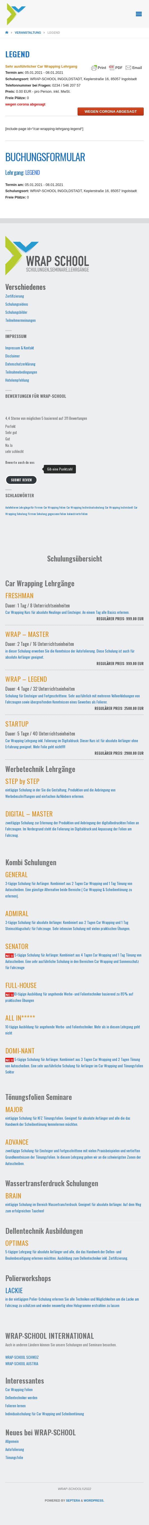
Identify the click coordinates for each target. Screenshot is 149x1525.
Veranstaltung (28, 32)
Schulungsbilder (16, 312)
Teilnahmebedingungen (21, 372)
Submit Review (21, 479)
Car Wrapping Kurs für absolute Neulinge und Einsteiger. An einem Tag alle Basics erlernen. (74, 609)
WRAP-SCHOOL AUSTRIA (21, 1363)
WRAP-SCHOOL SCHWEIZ (22, 1357)
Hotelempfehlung (17, 380)
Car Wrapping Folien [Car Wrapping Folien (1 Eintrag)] (55, 507)
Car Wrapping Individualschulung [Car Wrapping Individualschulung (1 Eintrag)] (85, 507)
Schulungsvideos (16, 304)
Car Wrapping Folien (19, 1389)
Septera (72, 1500)
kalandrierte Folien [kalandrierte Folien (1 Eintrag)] (77, 513)
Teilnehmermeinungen (20, 320)
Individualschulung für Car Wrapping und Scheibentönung (44, 1413)
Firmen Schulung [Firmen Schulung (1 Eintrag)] (37, 513)
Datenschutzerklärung (20, 364)
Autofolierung (14, 1449)
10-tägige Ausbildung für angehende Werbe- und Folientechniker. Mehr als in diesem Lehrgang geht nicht (72, 1026)
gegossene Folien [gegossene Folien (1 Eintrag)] (57, 513)
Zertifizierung (14, 296)
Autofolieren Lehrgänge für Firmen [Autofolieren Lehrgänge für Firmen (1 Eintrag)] (24, 507)
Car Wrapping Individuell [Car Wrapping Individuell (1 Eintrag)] (119, 507)
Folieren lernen (15, 1405)
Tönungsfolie (14, 1457)
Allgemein (12, 1441)
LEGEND (32, 172)
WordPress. (94, 1500)
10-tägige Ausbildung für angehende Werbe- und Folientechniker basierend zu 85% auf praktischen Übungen (69, 993)
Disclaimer (12, 356)
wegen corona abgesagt (111, 111)
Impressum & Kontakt (19, 347)
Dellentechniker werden (21, 1397)
